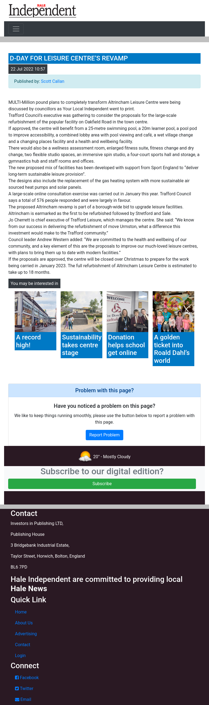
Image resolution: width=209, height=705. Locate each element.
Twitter (24, 688)
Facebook (27, 677)
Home (21, 612)
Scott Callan (52, 81)
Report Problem (104, 434)
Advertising (26, 633)
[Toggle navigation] (16, 28)
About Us (24, 622)
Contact (22, 644)
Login (20, 655)
